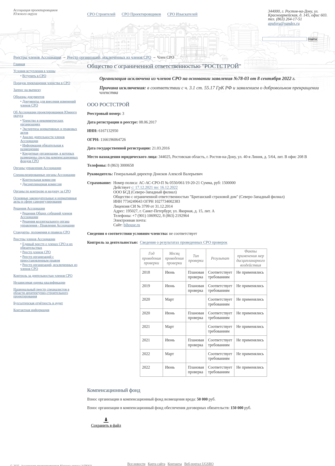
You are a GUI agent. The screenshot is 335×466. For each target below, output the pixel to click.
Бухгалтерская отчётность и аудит (38, 303)
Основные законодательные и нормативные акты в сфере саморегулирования (45, 199)
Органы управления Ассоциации (37, 168)
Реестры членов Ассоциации (37, 57)
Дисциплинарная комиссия (42, 184)
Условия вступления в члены (34, 71)
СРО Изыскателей (182, 14)
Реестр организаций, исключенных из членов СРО (109, 57)
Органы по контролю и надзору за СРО (42, 191)
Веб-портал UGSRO (199, 464)
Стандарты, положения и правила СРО (41, 232)
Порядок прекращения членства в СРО (41, 83)
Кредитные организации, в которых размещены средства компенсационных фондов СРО (49, 157)
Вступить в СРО (34, 76)
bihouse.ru (131, 225)
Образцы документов (28, 97)
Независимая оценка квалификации (39, 282)
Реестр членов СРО (36, 252)
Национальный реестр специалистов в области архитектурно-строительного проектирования (41, 293)
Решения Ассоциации (29, 208)
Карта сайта (156, 464)
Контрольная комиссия (39, 180)
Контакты (175, 464)
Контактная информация (31, 310)
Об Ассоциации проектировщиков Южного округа (45, 114)
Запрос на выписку (27, 90)
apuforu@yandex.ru (284, 23)
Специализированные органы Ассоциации (44, 175)
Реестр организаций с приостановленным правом (40, 258)
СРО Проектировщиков (141, 14)
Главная (19, 64)
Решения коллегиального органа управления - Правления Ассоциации (47, 223)
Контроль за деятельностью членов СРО (43, 276)
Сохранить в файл (106, 422)
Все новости (136, 464)
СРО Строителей (101, 14)
